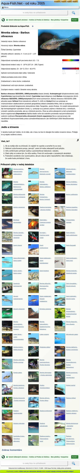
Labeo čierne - (13, 338)
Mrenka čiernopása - (40, 376)
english (69, 1)
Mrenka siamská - (13, 236)
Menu (6, 7)
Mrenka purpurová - (66, 376)
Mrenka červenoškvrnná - (65, 364)
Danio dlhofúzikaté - (13, 262)
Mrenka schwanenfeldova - (13, 186)
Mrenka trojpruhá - (65, 275)
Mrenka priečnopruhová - (39, 364)
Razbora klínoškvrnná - (64, 440)
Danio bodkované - (39, 262)
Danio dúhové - (65, 236)
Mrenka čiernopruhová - (39, 173)
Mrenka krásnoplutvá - (39, 186)
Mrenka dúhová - (39, 402)
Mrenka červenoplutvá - (65, 313)
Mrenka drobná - (12, 351)
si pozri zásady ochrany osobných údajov (59, 471)
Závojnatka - (39, 224)
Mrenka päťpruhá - (39, 287)
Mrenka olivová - (65, 173)
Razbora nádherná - (66, 415)
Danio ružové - (12, 275)
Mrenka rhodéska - (66, 186)
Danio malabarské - (40, 300)
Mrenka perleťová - (13, 389)
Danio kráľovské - (65, 300)
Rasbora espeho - (39, 440)
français (63, 1)
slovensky (57, 1)
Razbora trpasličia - (66, 211)
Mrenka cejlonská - (13, 364)
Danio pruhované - (65, 262)
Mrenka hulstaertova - (39, 198)
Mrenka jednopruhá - (13, 198)
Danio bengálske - (65, 287)
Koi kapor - (38, 236)
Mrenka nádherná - (66, 351)
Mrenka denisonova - (66, 427)
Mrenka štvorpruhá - (13, 402)
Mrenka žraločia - (13, 173)
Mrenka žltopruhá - (66, 326)
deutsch (75, 1)
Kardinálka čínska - (13, 440)
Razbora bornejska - (39, 211)
